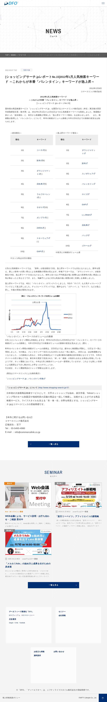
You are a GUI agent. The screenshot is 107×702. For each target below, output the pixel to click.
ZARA (39, 228)
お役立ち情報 (39, 651)
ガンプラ (40, 218)
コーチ (39, 150)
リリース (22, 55)
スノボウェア (87, 174)
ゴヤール (86, 246)
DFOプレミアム (14, 615)
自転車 (39, 184)
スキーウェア (42, 238)
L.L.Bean (86, 215)
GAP (39, 251)
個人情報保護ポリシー (11, 697)
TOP (7, 55)
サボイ (39, 207)
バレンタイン (87, 184)
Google (11, 622)
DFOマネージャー (28, 615)
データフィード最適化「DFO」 (21, 611)
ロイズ (85, 194)
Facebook (22, 622)
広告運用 (12, 619)
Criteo (16, 622)
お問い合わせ (59, 651)
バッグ (85, 235)
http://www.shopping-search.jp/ (53, 388)
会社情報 (62, 615)
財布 (39, 160)
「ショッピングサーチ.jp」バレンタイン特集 (24, 379)
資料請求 (37, 655)
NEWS (13, 55)
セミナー (62, 611)
